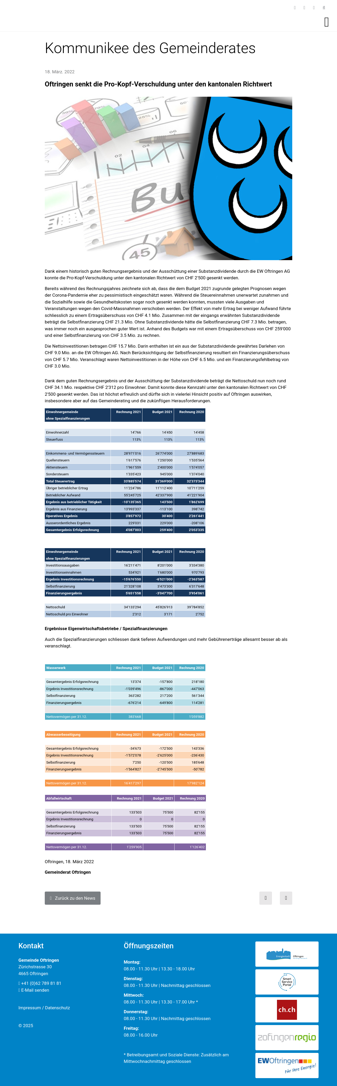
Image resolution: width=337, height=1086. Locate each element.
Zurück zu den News (72, 898)
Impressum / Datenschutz (44, 1007)
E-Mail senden (33, 990)
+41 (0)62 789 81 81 (39, 983)
